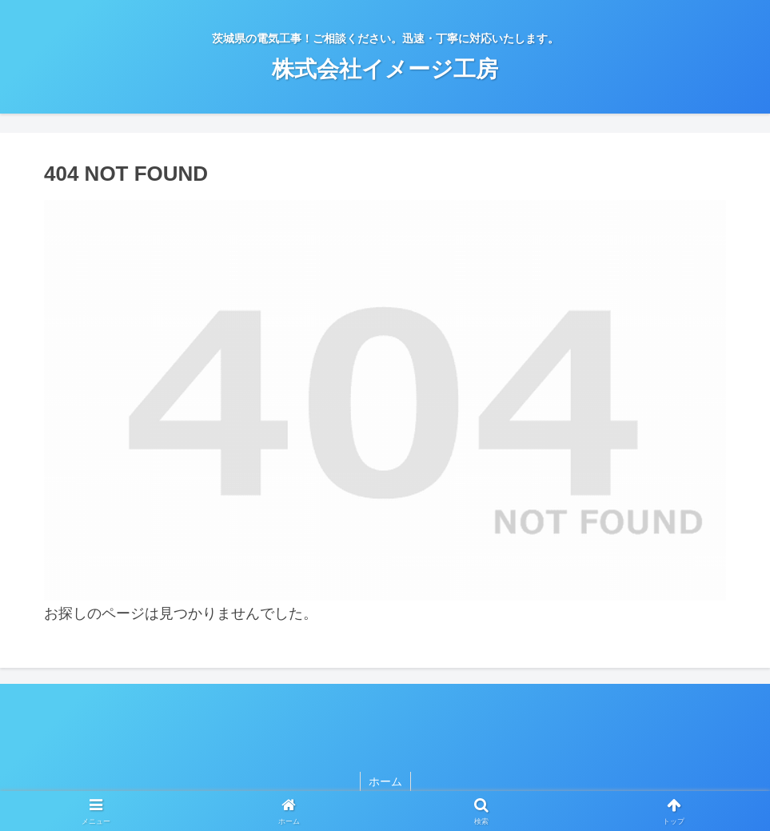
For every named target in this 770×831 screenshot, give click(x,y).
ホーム (385, 781)
